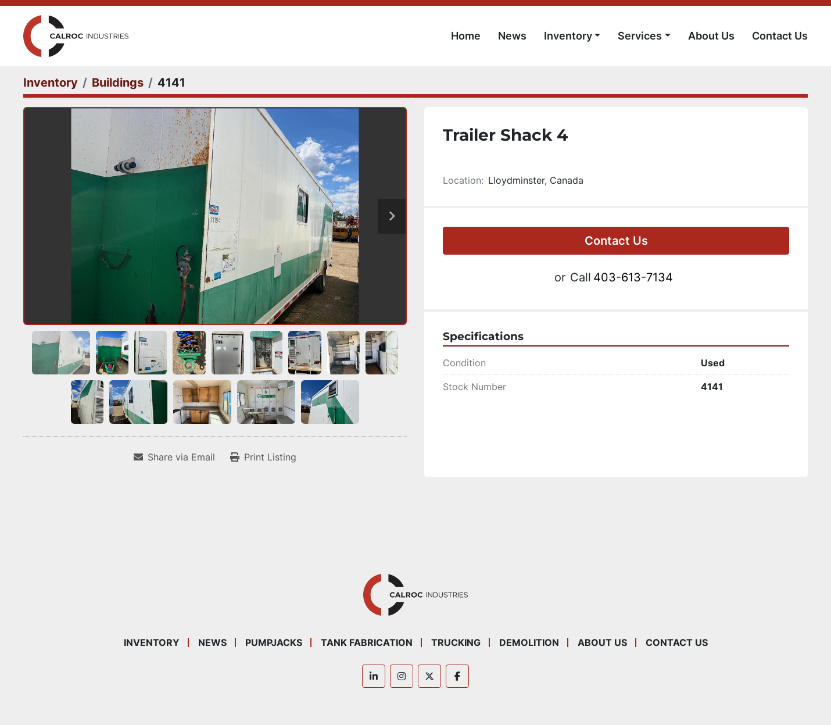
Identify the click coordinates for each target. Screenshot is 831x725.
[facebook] (457, 676)
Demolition (529, 642)
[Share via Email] (174, 457)
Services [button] (640, 36)
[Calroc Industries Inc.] (415, 594)
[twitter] (429, 676)
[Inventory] (50, 83)
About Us (711, 36)
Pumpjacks (273, 642)
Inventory (568, 36)
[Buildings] (118, 83)
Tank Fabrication (367, 642)
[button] (572, 36)
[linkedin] (373, 676)
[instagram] (401, 676)
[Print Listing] (263, 457)
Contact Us (780, 36)
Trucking (456, 642)
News (512, 36)
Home (466, 36)
